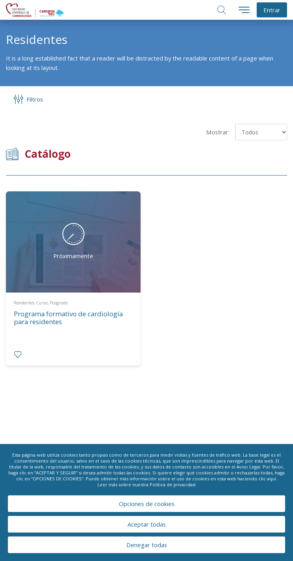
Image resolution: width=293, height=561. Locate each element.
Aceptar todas (147, 524)
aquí (271, 479)
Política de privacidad (172, 484)
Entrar (271, 10)
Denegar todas (146, 545)
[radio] (18, 355)
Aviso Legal (248, 467)
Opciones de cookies (147, 504)
